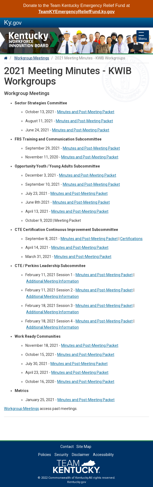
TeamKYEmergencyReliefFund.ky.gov (76, 11)
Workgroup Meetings (31, 58)
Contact (67, 446)
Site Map (83, 446)
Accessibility (103, 454)
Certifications (131, 239)
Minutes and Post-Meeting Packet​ (89, 157)
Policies (44, 454)
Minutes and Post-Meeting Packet (85, 112)
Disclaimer (80, 454)
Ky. (13, 22)
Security (61, 454)
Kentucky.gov (76, 482)
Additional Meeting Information (52, 281)
